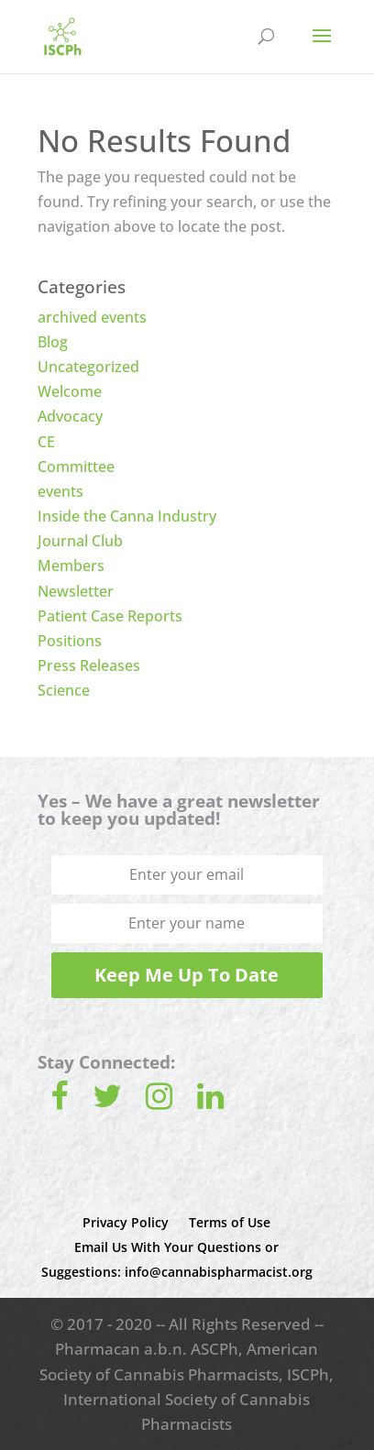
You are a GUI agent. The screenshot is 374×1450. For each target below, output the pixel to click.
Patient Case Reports (110, 616)
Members (71, 565)
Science (64, 690)
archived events (92, 317)
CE (46, 442)
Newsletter (76, 591)
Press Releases (89, 665)
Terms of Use (229, 1222)
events (60, 491)
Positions (70, 641)
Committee (76, 466)
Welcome (70, 391)
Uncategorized (88, 367)
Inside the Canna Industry (127, 516)
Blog (53, 342)
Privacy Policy (125, 1222)
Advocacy (70, 416)
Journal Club (80, 541)
